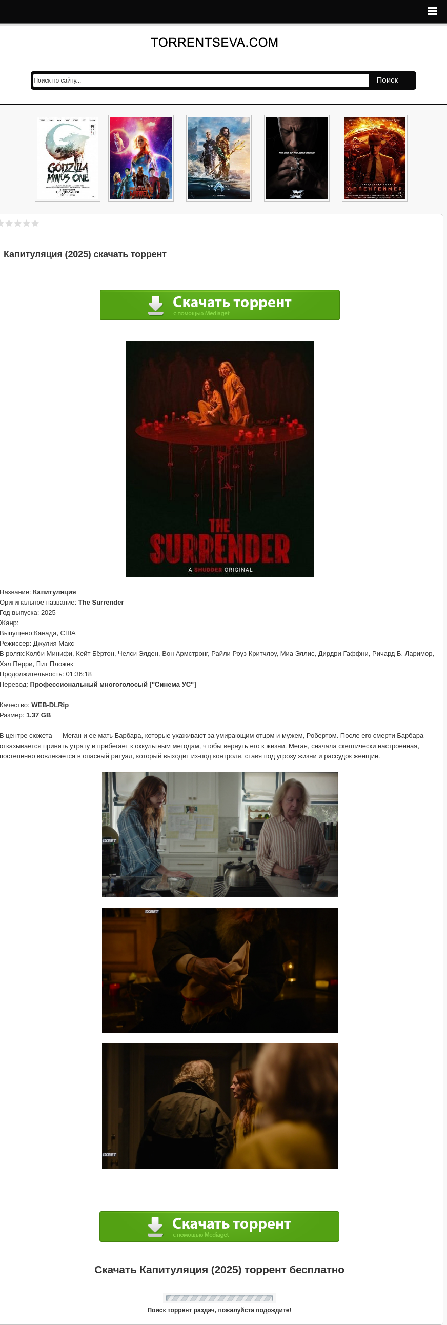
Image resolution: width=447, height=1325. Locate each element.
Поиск (387, 79)
